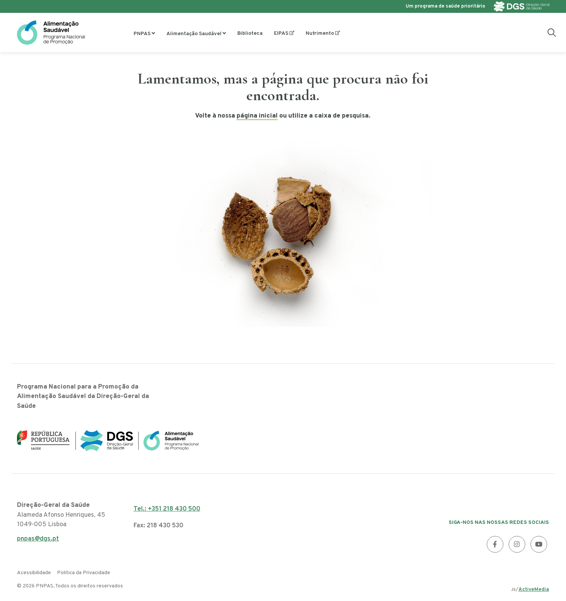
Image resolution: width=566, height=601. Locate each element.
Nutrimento (320, 33)
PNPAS (142, 34)
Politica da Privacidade (83, 573)
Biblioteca (250, 33)
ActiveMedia (533, 589)
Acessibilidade (34, 573)
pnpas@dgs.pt (38, 541)
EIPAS (281, 33)
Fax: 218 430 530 (158, 526)
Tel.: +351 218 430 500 (167, 509)
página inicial (257, 116)
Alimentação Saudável (193, 34)
